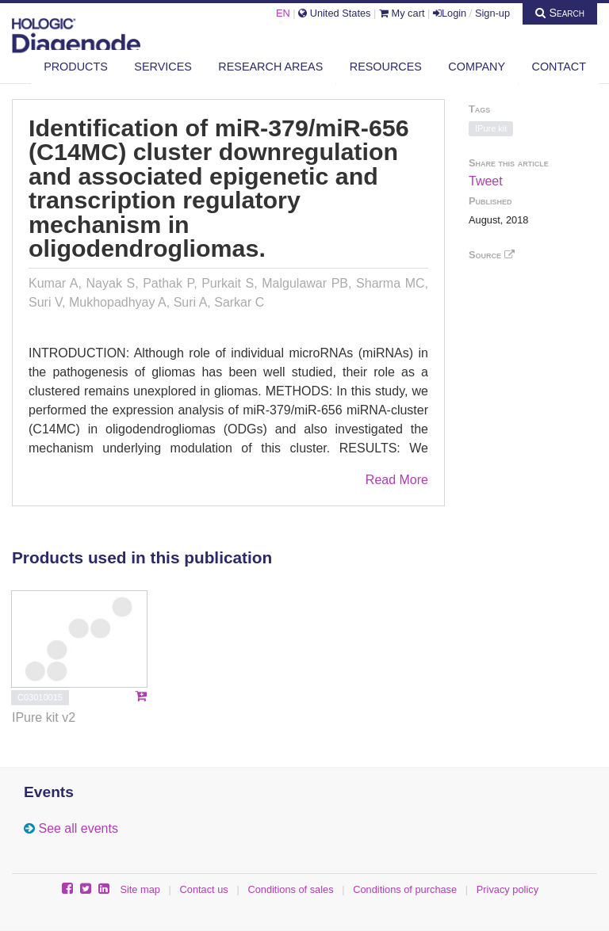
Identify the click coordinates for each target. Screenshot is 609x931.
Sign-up (492, 13)
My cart (402, 13)
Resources (386, 66)
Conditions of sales (290, 889)
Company (476, 66)
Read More (397, 479)
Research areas (270, 66)
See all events (78, 828)
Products (76, 66)
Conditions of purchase (405, 889)
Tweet (486, 181)
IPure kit (491, 128)
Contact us (204, 889)
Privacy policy (507, 889)
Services (163, 66)
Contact (559, 66)
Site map (140, 889)
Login (449, 13)
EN (283, 13)
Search (559, 12)
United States (334, 13)
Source (492, 255)
